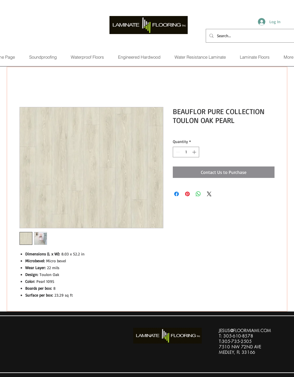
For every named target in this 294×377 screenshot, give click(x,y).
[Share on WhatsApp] (198, 194)
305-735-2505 (237, 341)
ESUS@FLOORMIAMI (239, 330)
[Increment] (194, 152)
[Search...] (249, 35)
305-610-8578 (238, 336)
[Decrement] (177, 152)
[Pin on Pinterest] (187, 194)
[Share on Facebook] (176, 194)
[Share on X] (209, 194)
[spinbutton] (186, 152)
